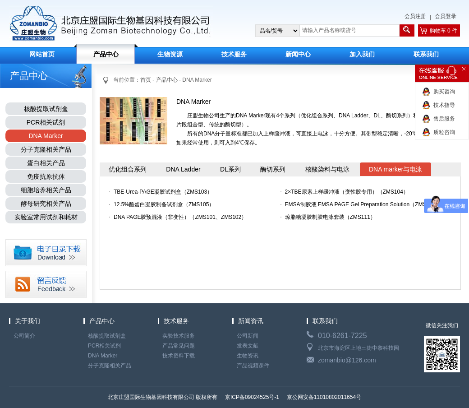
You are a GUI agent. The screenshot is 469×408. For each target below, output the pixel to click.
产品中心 (106, 54)
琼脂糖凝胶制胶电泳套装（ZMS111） (330, 217)
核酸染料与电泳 (327, 169)
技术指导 (444, 105)
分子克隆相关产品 (46, 149)
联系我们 (426, 54)
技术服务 (234, 54)
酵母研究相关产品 (46, 203)
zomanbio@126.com (347, 360)
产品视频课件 (253, 365)
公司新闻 (247, 336)
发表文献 (247, 346)
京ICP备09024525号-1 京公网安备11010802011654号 (293, 397)
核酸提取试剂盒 (46, 108)
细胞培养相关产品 (46, 190)
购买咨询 (444, 91)
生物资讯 (247, 355)
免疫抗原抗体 (46, 176)
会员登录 (445, 16)
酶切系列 (272, 169)
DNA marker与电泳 (395, 169)
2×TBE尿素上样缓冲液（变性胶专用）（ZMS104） (347, 192)
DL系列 (230, 169)
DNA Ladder (183, 169)
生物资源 (170, 54)
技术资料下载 (178, 355)
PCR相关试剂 (46, 122)
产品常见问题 (178, 346)
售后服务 (444, 119)
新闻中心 (298, 54)
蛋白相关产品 (46, 163)
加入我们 (362, 54)
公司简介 (24, 336)
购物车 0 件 (443, 31)
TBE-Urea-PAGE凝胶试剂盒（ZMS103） (163, 192)
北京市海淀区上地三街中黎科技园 (358, 348)
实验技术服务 (178, 336)
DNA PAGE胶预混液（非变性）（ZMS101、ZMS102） (180, 217)
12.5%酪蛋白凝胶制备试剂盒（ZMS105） (164, 204)
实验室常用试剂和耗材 (46, 217)
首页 (145, 80)
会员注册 (415, 16)
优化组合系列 (128, 169)
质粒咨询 (444, 132)
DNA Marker (45, 135)
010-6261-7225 (342, 335)
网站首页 (42, 54)
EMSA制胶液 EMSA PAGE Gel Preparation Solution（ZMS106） (359, 204)
